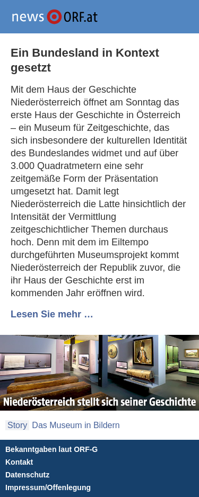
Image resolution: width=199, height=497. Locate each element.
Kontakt (19, 462)
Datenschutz (27, 475)
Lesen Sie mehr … (52, 314)
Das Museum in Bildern (75, 425)
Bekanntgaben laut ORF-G (51, 449)
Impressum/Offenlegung (48, 487)
